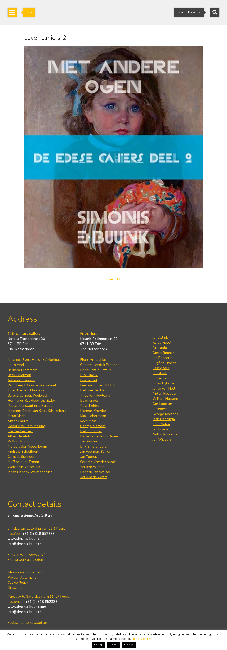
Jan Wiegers (162, 439)
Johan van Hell (164, 388)
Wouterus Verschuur (24, 467)
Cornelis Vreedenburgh (98, 461)
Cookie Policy (18, 582)
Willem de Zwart (93, 477)
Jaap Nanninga (164, 419)
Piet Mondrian (91, 431)
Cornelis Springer (21, 456)
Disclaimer (16, 587)
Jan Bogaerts (162, 358)
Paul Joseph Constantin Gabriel (32, 385)
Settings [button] (98, 644)
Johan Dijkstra (163, 383)
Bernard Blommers (22, 370)
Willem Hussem (165, 398)
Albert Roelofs (19, 436)
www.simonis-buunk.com (27, 606)
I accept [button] (129, 644)
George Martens (93, 426)
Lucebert (160, 409)
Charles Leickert (20, 431)
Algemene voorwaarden (26, 572)
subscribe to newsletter (27, 622)
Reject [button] (113, 644)
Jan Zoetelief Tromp (23, 461)
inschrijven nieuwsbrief (26, 554)
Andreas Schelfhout (23, 451)
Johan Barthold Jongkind (26, 390)
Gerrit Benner (163, 352)
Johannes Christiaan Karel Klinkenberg (37, 410)
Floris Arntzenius (93, 359)
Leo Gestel (88, 380)
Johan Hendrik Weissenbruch (30, 472)
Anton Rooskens (165, 434)
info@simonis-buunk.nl (25, 544)
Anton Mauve (18, 421)
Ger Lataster (162, 403)
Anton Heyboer (165, 393)
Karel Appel (162, 342)
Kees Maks (88, 421)
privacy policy (141, 639)
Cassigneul (161, 368)
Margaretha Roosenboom (27, 446)
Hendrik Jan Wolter (95, 472)
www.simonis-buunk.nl (25, 538)
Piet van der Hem (94, 390)
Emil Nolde (161, 424)
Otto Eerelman (19, 375)
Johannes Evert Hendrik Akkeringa (34, 359)
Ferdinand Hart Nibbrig (98, 385)
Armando (160, 347)
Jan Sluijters (89, 441)
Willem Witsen (92, 467)
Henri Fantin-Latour (95, 370)
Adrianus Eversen (21, 380)
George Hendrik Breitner (99, 365)
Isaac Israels (89, 400)
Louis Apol (16, 365)
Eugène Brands (164, 363)
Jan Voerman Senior (95, 451)
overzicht (113, 279)
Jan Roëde (160, 429)
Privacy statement (22, 577)
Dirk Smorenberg (93, 446)
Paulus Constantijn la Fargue (30, 405)
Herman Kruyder (93, 410)
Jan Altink (160, 337)
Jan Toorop (88, 456)
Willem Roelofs (20, 441)
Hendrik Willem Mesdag (27, 426)
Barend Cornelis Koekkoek (28, 395)
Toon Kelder (89, 405)
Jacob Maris (16, 416)
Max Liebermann (93, 416)
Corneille (160, 378)
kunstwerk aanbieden (25, 559)
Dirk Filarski (89, 375)
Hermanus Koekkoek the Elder (31, 400)
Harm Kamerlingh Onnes (99, 436)
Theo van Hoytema (95, 395)
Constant (160, 373)
